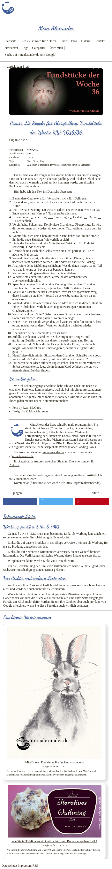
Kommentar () (57, 482)
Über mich (56, 47)
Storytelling (38, 161)
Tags (25, 47)
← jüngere (16, 493)
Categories (38, 47)
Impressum (25, 865)
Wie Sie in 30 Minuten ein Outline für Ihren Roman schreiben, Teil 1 (54, 841)
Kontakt (99, 41)
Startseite (10, 41)
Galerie (85, 41)
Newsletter (11, 47)
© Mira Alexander (37, 411)
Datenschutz (9, 865)
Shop (64, 41)
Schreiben (85, 164)
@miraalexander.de (21, 456)
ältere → (97, 493)
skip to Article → (20, 139)
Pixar (29, 161)
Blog (74, 41)
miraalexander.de (53, 452)
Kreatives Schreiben (70, 164)
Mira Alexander (56, 28)
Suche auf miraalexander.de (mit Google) (30, 54)
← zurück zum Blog (16, 66)
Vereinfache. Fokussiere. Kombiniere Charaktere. (43, 224)
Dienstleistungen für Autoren (38, 41)
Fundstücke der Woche (49, 164)
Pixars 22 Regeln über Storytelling (46, 178)
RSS (35, 865)
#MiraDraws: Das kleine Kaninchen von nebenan (54, 762)
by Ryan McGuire (30, 407)
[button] (20, 501)
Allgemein (32, 164)
